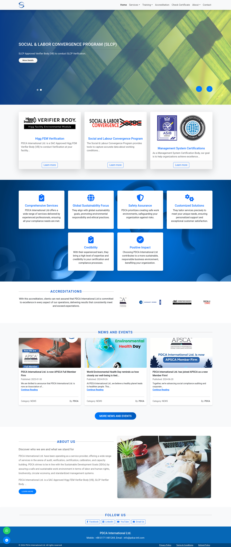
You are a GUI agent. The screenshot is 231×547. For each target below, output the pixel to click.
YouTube (123, 522)
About (195, 4)
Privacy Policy (165, 545)
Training (146, 4)
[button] (37, 90)
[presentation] (199, 89)
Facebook (93, 522)
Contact (207, 4)
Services (133, 4)
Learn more (50, 165)
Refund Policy (204, 545)
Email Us (138, 522)
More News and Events (115, 416)
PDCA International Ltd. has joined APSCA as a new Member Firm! (180, 373)
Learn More (27, 491)
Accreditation (162, 4)
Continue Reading (29, 390)
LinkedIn (107, 522)
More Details (28, 60)
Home (123, 4)
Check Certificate (181, 4)
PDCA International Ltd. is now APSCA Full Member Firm (48, 373)
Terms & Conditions (184, 545)
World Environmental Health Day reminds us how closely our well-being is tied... (113, 373)
